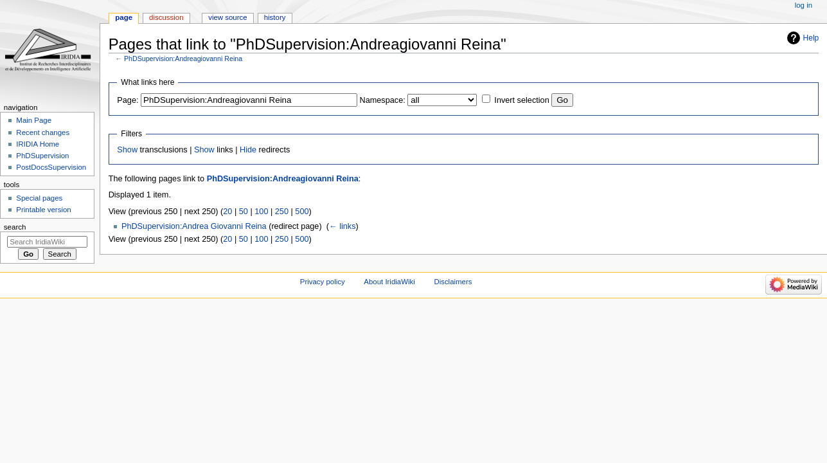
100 (261, 211)
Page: (127, 100)
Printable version (43, 209)
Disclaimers (453, 282)
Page (123, 17)
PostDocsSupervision (51, 167)
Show (127, 149)
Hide (248, 149)
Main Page (33, 120)
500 (301, 211)
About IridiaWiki (389, 282)
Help (811, 37)
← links (342, 226)
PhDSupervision (42, 155)
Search (15, 227)
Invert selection (521, 100)
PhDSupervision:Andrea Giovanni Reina (194, 226)
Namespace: (382, 100)
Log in (803, 5)
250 (282, 211)
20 (227, 211)
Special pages (39, 198)
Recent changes (42, 132)
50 (243, 211)
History (275, 17)
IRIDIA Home (37, 144)
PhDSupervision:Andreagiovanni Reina (183, 58)
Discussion (166, 17)
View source (227, 17)
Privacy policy (322, 282)
